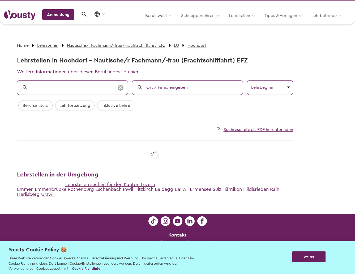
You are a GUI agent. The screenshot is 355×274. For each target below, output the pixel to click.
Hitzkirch (143, 189)
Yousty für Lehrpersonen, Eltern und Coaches (252, 6)
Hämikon (232, 189)
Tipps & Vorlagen (213, 23)
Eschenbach (108, 189)
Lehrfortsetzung (74, 105)
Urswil (47, 194)
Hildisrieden (256, 189)
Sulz (217, 189)
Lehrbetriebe (256, 23)
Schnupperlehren (130, 23)
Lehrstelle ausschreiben (328, 6)
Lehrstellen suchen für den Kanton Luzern (110, 184)
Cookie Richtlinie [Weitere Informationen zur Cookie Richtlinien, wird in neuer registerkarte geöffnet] (86, 268)
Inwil (128, 189)
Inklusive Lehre (115, 105)
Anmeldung (305, 22)
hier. (135, 71)
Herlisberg (28, 194)
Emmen (25, 189)
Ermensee (200, 189)
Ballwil (182, 189)
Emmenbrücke (50, 189)
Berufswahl (88, 23)
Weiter (308, 257)
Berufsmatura (35, 105)
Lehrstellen (171, 23)
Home (23, 45)
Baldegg (164, 189)
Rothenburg (81, 189)
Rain (274, 189)
